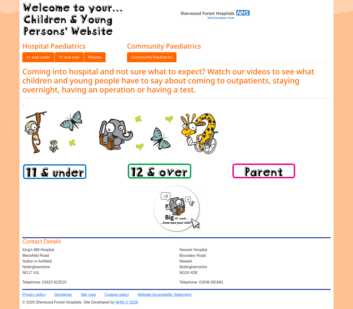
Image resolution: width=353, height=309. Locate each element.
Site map (88, 295)
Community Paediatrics (151, 57)
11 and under (38, 57)
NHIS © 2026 (127, 302)
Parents (95, 57)
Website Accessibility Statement (164, 295)
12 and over (69, 57)
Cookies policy (116, 295)
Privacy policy (34, 295)
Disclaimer (63, 295)
